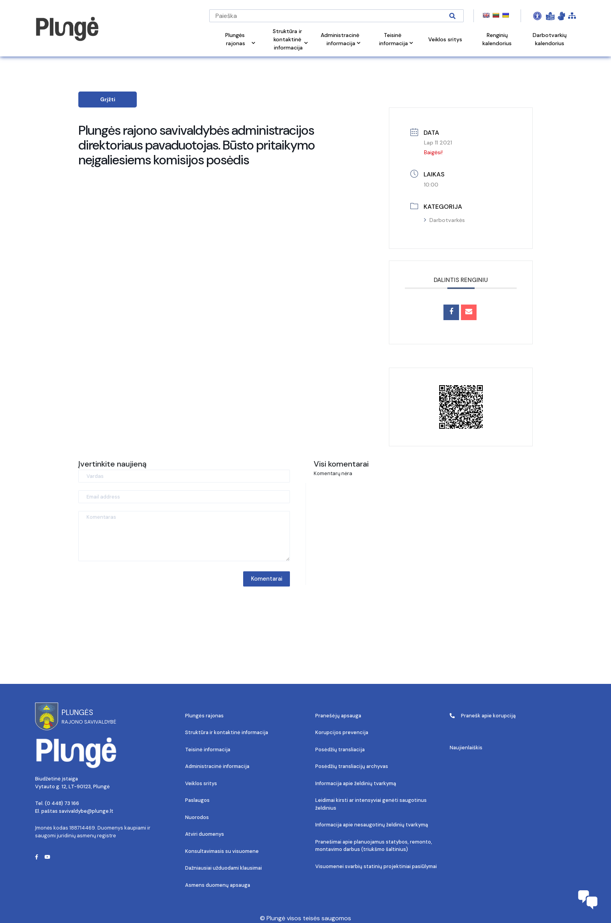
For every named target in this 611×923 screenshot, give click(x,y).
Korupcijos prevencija (341, 732)
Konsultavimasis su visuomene (222, 851)
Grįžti (107, 99)
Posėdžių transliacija (340, 749)
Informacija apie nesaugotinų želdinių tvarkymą (371, 824)
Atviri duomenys (204, 834)
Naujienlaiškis (466, 747)
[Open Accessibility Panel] (537, 16)
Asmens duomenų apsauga (217, 885)
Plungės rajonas (204, 715)
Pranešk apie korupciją (483, 715)
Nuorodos (197, 817)
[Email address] (184, 496)
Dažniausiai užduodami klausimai (223, 868)
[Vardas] (184, 476)
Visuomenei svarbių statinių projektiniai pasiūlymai (376, 866)
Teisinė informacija (207, 749)
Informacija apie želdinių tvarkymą (355, 783)
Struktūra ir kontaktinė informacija (226, 732)
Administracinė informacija (217, 766)
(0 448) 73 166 (62, 803)
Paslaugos (197, 800)
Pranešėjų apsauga (338, 715)
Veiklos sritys (201, 783)
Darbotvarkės (444, 220)
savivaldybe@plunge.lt (86, 811)
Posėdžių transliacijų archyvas (351, 766)
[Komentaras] (184, 536)
